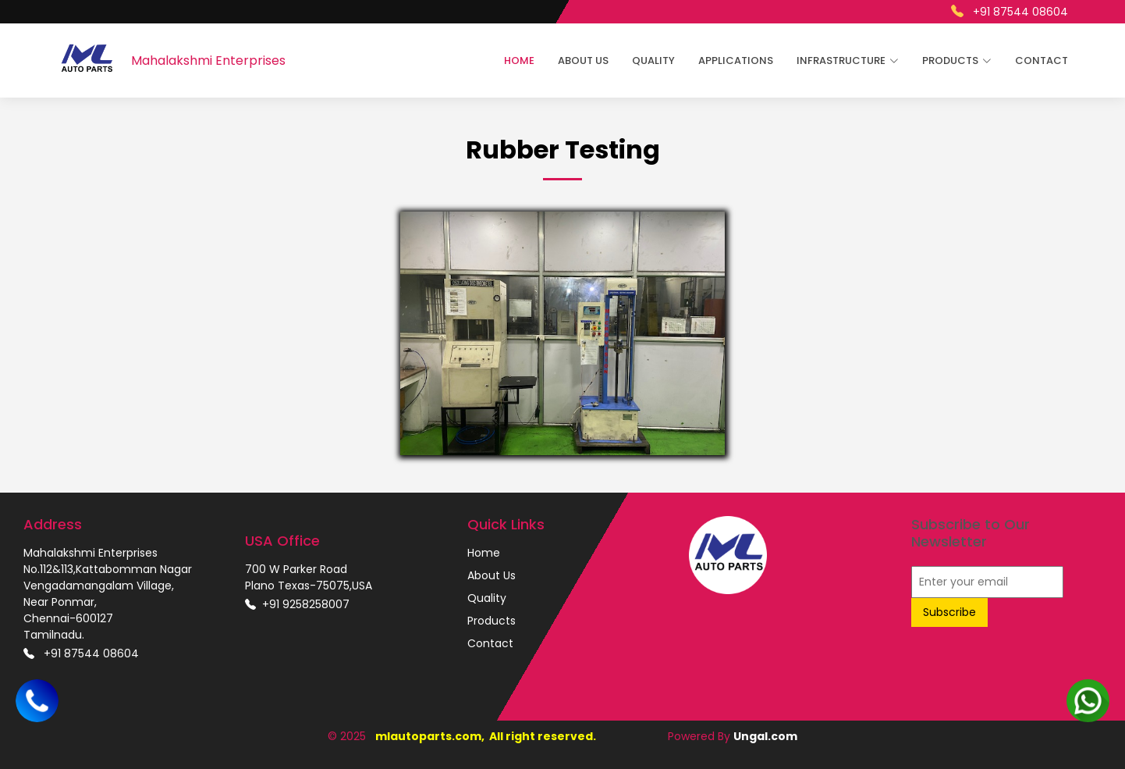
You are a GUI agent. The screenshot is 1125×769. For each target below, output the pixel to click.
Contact (1041, 60)
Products (491, 620)
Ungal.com (765, 736)
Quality (653, 60)
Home (519, 60)
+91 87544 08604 (1009, 11)
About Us (583, 60)
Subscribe (949, 612)
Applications (735, 60)
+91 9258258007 (297, 604)
